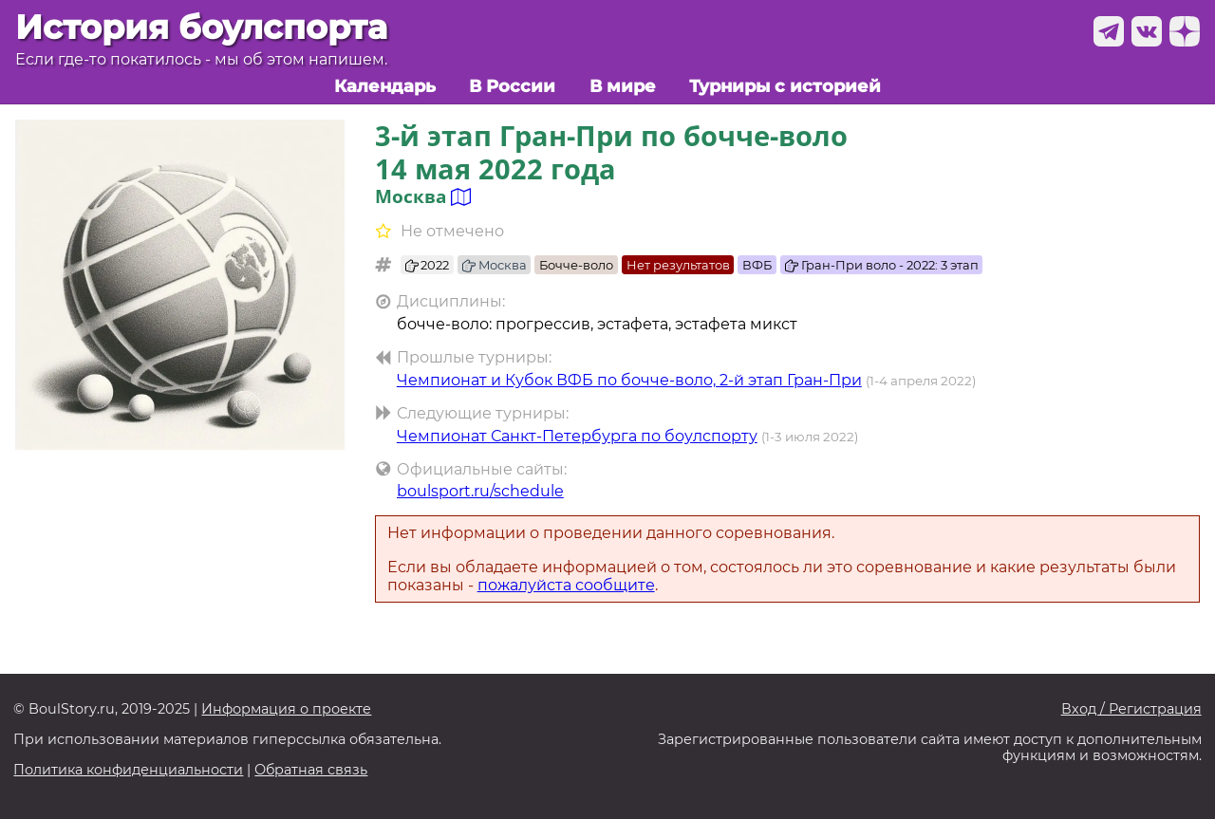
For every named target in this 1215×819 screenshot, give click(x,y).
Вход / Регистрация (1131, 709)
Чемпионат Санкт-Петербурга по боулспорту (577, 436)
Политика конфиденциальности (128, 770)
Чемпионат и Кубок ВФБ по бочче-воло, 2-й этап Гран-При (629, 380)
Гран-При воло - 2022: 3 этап (882, 264)
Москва (494, 264)
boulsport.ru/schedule (480, 491)
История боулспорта (201, 27)
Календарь (385, 86)
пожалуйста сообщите (566, 585)
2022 (427, 264)
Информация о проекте (286, 709)
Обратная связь (310, 770)
